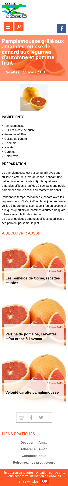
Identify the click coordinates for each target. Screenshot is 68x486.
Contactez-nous (34, 456)
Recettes (12, 72)
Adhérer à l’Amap (33, 449)
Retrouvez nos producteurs (34, 462)
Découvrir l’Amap (33, 442)
